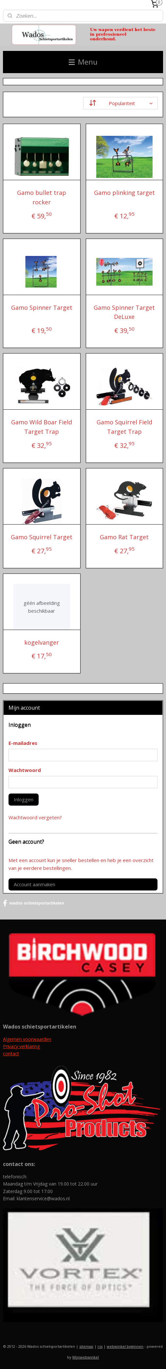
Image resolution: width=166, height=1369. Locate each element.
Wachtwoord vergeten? (35, 817)
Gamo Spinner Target (41, 307)
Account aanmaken (34, 884)
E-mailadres (23, 743)
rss (100, 1346)
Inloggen (23, 799)
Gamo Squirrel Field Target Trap (124, 426)
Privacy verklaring (21, 1046)
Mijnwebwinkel (85, 1357)
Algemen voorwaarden (27, 1039)
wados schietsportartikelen (33, 903)
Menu (83, 62)
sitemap (86, 1346)
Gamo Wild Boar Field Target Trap (41, 426)
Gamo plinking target (124, 193)
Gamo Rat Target (124, 537)
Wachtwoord (25, 770)
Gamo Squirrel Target (41, 537)
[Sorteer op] (120, 103)
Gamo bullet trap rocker (41, 197)
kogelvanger (41, 642)
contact (11, 1053)
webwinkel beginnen (125, 1346)
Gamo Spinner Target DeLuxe (124, 312)
